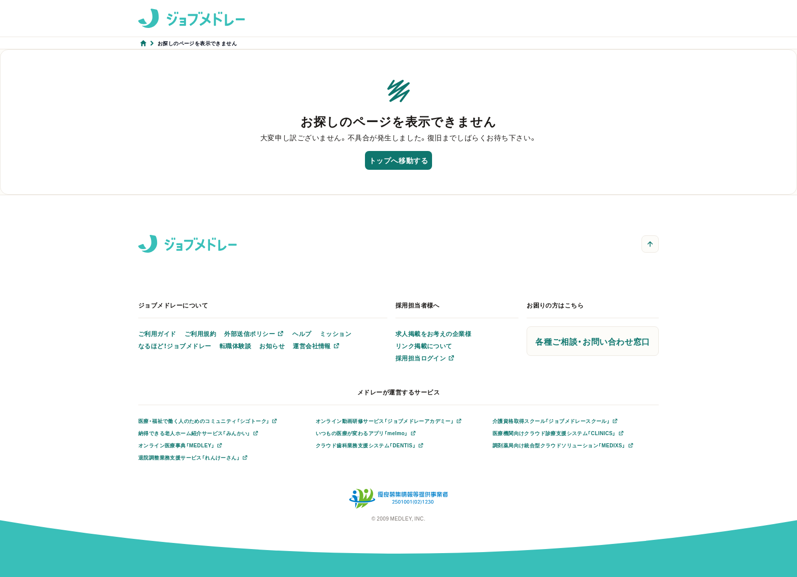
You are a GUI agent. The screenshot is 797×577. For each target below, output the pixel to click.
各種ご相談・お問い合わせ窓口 (592, 341)
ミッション (335, 333)
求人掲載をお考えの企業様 (433, 333)
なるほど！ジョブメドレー (174, 345)
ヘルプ (301, 333)
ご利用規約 (200, 333)
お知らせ (272, 345)
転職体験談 (235, 345)
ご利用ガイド (157, 333)
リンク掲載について (423, 345)
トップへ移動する (398, 160)
